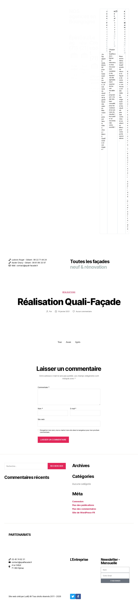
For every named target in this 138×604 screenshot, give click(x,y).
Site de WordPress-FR (84, 513)
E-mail (73, 409)
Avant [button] (68, 342)
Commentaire (43, 388)
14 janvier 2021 (64, 312)
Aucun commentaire (84, 312)
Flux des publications (83, 505)
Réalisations (69, 292)
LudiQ (26, 596)
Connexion (78, 501)
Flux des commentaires (84, 509)
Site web (41, 419)
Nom (40, 409)
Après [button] (78, 342)
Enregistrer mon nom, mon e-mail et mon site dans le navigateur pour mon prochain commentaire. (69, 432)
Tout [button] (59, 342)
